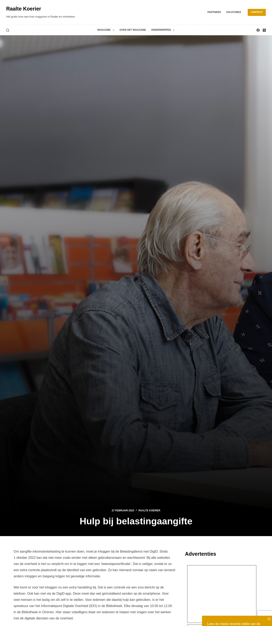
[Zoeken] (7, 30)
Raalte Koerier (23, 9)
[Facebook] (258, 30)
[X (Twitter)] (264, 30)
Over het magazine (132, 29)
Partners (214, 12)
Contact (257, 12)
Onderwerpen (163, 30)
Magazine (106, 30)
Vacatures (233, 12)
